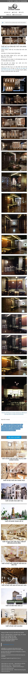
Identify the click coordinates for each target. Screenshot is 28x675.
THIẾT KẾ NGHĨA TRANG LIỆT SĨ (14, 521)
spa (21, 424)
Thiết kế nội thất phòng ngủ (7, 669)
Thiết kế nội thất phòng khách (7, 668)
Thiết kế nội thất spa (7, 424)
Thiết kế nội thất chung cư (18, 666)
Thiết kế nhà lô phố (16, 665)
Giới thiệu (14, 12)
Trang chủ (7, 12)
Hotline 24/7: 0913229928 (20, 1)
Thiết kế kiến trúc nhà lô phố (7, 663)
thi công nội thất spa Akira (17, 414)
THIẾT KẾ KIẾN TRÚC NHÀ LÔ (14, 605)
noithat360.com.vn (5, 68)
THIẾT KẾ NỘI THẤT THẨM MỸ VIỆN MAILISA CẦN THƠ (14, 564)
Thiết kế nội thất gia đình (6, 666)
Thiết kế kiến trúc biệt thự (19, 663)
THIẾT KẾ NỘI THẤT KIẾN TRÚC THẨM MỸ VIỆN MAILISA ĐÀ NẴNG (14, 542)
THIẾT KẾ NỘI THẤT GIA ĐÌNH (14, 626)
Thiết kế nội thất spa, (6, 412)
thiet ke (14, 430)
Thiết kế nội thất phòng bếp (20, 669)
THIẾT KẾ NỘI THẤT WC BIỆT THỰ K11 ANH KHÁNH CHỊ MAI (14, 459)
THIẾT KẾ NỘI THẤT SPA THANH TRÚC (14, 480)
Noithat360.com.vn (8, 644)
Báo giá (9, 14)
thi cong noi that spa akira (6, 430)
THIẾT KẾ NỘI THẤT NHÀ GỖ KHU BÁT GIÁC (14, 585)
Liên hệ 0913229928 (17, 14)
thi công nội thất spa (16, 412)
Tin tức (21, 12)
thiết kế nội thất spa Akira (6, 427)
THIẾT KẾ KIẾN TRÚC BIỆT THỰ (14, 501)
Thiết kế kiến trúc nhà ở (6, 665)
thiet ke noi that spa (16, 424)
